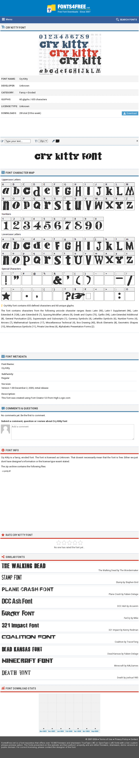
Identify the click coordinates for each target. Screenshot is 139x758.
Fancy (22, 92)
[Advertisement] (69, 127)
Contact (134, 739)
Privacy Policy (121, 739)
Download (130, 113)
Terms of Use (105, 739)
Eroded (31, 92)
